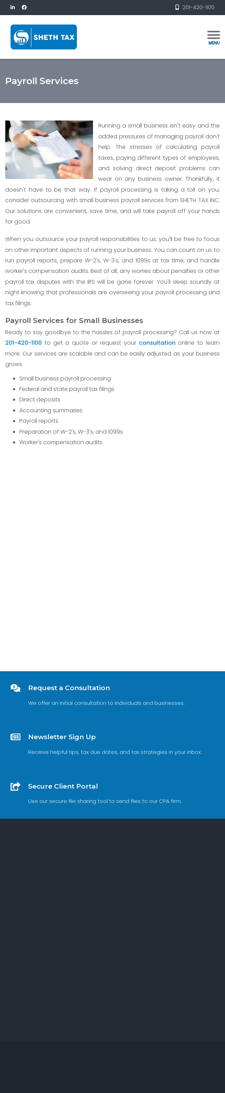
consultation (157, 343)
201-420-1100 (23, 343)
